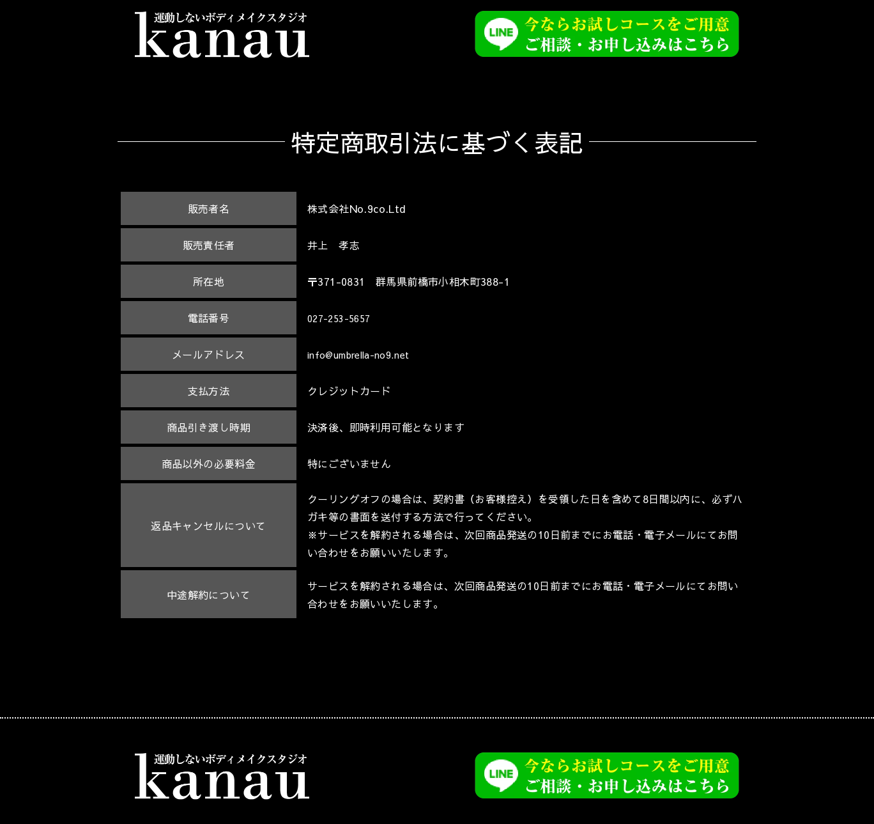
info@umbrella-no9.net (365, 354)
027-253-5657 (342, 318)
